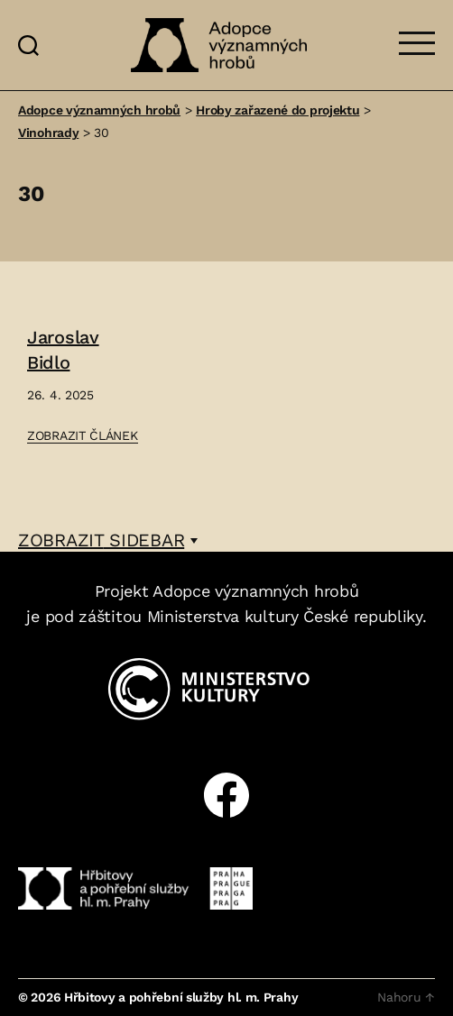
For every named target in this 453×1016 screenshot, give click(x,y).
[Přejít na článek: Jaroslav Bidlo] (82, 386)
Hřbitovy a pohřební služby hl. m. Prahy (181, 997)
